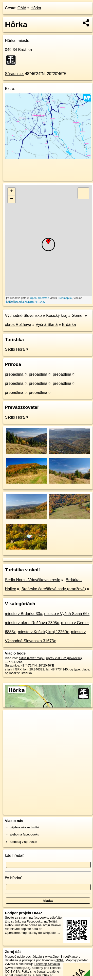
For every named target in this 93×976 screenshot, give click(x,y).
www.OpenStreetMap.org (62, 956)
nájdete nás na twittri (24, 827)
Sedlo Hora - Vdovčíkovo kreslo (32, 580)
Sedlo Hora (15, 349)
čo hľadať (13, 878)
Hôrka (36, 8)
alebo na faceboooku (24, 834)
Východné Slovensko (23, 315)
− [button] (11, 199)
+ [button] (11, 191)
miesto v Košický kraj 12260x (43, 632)
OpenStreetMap (39, 297)
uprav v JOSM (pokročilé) (64, 658)
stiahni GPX (13, 669)
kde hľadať (14, 855)
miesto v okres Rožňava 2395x (32, 623)
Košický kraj (56, 315)
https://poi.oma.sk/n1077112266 (25, 301)
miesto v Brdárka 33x (23, 614)
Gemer (78, 315)
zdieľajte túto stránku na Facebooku (33, 919)
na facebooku (38, 917)
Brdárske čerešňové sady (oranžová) (53, 589)
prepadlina (14, 374)
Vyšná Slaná (47, 324)
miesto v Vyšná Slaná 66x (67, 614)
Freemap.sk (65, 297)
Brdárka (69, 324)
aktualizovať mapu (31, 658)
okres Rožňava (18, 324)
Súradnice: (14, 74)
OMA (22, 8)
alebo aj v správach (23, 842)
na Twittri (50, 921)
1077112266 (13, 662)
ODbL (60, 960)
